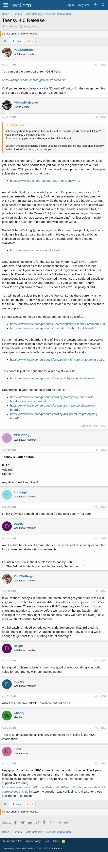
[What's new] (95, 5)
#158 (103, 696)
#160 (103, 763)
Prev (16, 41)
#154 (103, 506)
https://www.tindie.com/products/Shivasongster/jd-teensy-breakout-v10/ (58, 324)
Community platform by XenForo (33, 848)
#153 (103, 450)
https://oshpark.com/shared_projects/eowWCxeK (35, 80)
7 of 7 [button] (30, 41)
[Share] (96, 64)
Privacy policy (32, 841)
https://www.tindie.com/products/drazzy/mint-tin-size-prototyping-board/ (57, 359)
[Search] (103, 5)
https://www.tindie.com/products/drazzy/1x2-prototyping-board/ (52, 378)
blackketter (11, 26)
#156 (103, 591)
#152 (103, 117)
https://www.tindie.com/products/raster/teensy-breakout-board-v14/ (55, 328)
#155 (103, 538)
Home (55, 841)
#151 (103, 64)
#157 (103, 660)
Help (46, 841)
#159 (103, 727)
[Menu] (5, 5)
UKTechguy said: (14, 125)
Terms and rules (12, 841)
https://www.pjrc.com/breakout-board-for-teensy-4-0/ (45, 180)
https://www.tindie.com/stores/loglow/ (35, 250)
